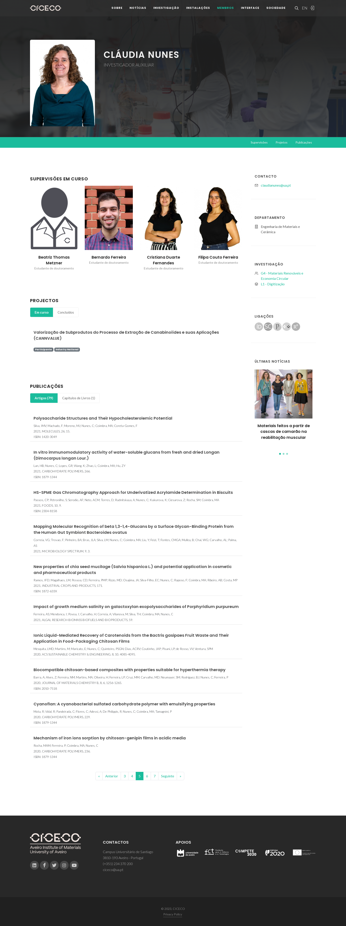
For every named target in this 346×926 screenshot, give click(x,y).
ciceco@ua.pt (113, 869)
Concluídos (66, 312)
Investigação (166, 11)
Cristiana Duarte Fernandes (163, 260)
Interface (250, 11)
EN (304, 11)
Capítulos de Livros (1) (78, 398)
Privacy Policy (172, 914)
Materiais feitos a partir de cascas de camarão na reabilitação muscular (284, 431)
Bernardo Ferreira (109, 257)
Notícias (138, 11)
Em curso (42, 312)
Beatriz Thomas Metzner (54, 260)
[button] (280, 454)
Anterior (111, 776)
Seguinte (167, 776)
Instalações (198, 11)
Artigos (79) (44, 398)
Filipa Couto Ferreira (218, 257)
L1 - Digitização (273, 284)
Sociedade (276, 11)
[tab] (41, 312)
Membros (225, 11)
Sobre (116, 11)
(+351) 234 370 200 (118, 864)
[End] (180, 776)
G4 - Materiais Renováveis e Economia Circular (282, 275)
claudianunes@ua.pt (276, 185)
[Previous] (99, 776)
